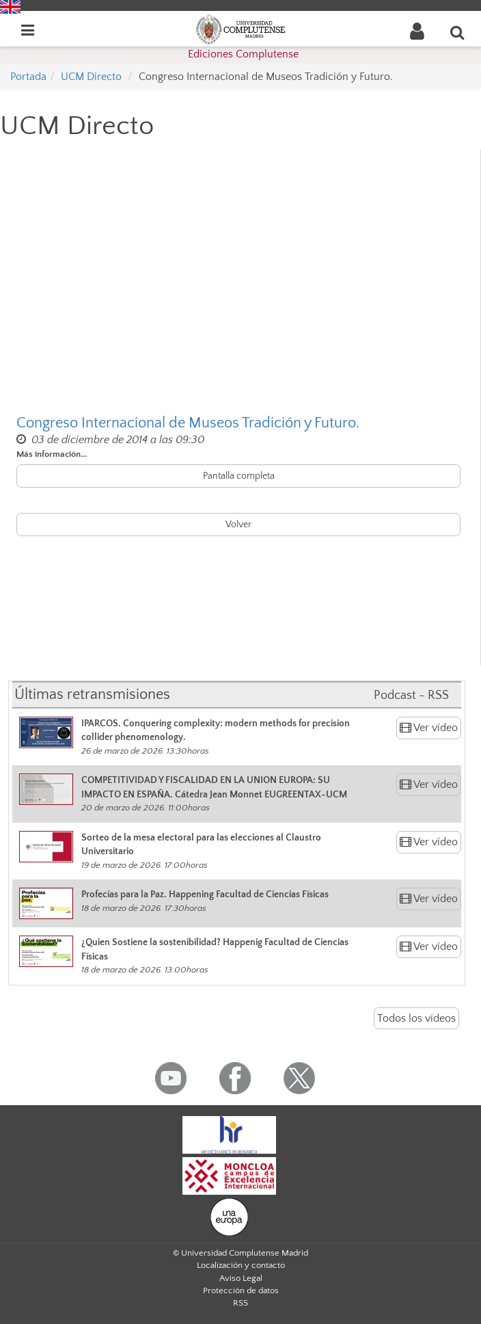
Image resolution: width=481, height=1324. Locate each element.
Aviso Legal (240, 1278)
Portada (28, 76)
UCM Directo (91, 76)
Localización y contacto (241, 1265)
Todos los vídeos (416, 1018)
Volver (238, 524)
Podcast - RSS (411, 695)
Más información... (51, 454)
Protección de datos (241, 1290)
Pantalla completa (239, 476)
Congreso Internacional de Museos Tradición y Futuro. (187, 423)
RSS (240, 1303)
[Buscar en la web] (457, 32)
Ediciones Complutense (243, 54)
